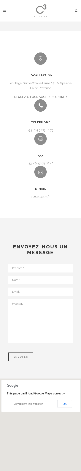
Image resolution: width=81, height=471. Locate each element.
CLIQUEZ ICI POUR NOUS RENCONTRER (40, 97)
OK (65, 404)
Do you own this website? (28, 403)
